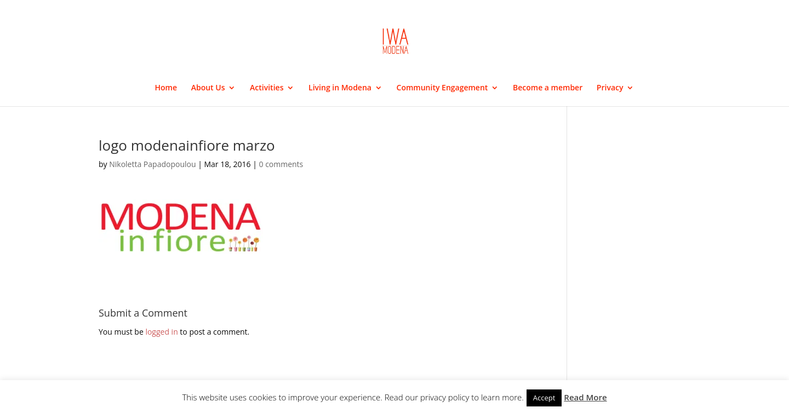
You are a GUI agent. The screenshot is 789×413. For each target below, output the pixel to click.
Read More (585, 397)
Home (166, 88)
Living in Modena (339, 88)
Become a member (547, 88)
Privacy (610, 88)
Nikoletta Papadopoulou (152, 164)
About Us (208, 88)
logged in (161, 331)
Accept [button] (544, 398)
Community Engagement (442, 88)
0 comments (281, 164)
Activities (266, 88)
